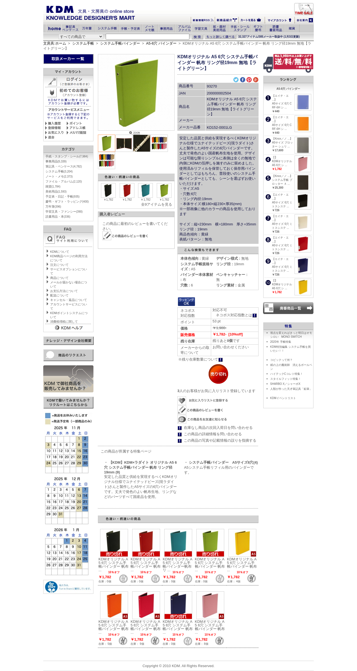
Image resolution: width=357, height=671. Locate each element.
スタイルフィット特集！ (285, 378)
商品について (59, 277)
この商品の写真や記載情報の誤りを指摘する (220, 440)
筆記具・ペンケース (63, 166)
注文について (59, 264)
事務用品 (56, 161)
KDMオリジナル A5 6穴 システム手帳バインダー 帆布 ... (113, 564)
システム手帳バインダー (120, 43)
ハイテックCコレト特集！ (286, 373)
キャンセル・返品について (68, 300)
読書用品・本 (57, 216)
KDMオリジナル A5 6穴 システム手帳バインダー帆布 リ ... (177, 564)
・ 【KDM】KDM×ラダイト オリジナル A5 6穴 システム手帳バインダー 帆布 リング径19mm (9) (140, 467)
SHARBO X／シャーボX (285, 383)
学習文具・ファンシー (64, 211)
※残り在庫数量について (200, 359)
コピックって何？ (281, 359)
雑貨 (53, 186)
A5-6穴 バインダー (161, 43)
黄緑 (194, 258)
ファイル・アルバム (63, 181)
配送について (59, 295)
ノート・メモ (59, 176)
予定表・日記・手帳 (62, 196)
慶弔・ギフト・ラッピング (67, 201)
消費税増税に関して (64, 321)
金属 (230, 285)
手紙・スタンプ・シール (66, 156)
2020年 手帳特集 (280, 341)
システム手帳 (83, 43)
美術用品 (56, 191)
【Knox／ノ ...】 (282, 138)
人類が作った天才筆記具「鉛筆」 (291, 388)
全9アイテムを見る (156, 204)
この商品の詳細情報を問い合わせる (213, 434)
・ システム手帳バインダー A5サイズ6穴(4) (221, 462)
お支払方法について (64, 291)
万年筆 (53, 206)
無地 (232, 258)
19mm (230, 264)
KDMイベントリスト (283, 398)
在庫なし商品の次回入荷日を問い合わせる (218, 428)
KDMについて (59, 251)
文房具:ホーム (54, 43)
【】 (275, 157)
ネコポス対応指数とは (236, 315)
